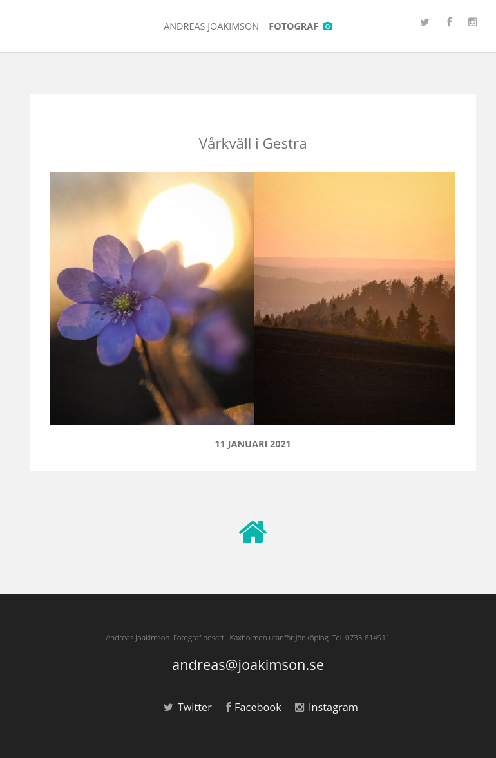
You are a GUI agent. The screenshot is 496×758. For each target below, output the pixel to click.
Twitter (188, 707)
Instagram (326, 707)
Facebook (253, 707)
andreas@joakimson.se (248, 665)
